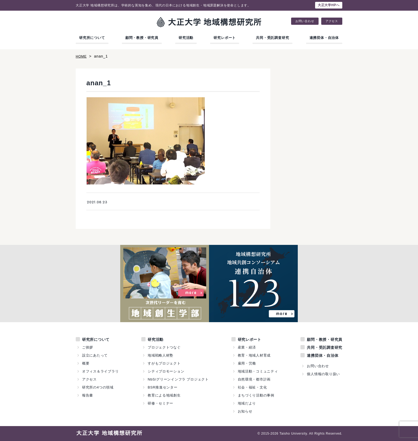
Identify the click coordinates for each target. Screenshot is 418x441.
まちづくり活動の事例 (256, 395)
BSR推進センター (163, 387)
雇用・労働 (247, 363)
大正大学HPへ (329, 5)
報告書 (87, 395)
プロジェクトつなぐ (164, 347)
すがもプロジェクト (164, 363)
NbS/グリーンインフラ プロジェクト (178, 379)
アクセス (331, 21)
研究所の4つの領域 (98, 387)
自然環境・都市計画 (254, 379)
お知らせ (245, 411)
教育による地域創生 (164, 395)
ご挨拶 (87, 347)
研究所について (92, 38)
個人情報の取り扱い (323, 374)
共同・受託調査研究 (272, 38)
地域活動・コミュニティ (258, 371)
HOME (82, 56)
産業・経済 (247, 347)
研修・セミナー (161, 403)
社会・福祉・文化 (252, 387)
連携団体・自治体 (324, 38)
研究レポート (225, 38)
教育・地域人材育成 (254, 355)
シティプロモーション (166, 371)
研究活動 (186, 38)
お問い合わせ (304, 21)
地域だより (247, 403)
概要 (86, 363)
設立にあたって (95, 355)
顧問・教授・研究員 (141, 38)
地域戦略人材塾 (161, 355)
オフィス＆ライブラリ (100, 371)
